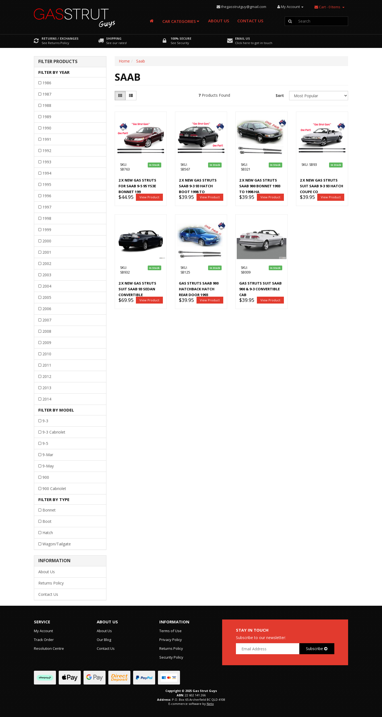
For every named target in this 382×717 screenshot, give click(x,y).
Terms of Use (170, 630)
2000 (46, 240)
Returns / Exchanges (60, 38)
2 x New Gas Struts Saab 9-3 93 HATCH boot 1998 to (198, 186)
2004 (46, 286)
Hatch (47, 532)
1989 (46, 116)
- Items (327, 6)
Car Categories (180, 21)
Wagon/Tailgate (56, 543)
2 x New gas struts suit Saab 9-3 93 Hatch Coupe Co (321, 186)
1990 (46, 128)
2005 (46, 297)
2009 (46, 342)
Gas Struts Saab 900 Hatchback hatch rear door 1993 (199, 289)
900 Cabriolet (54, 488)
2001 (46, 252)
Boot (47, 521)
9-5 (45, 443)
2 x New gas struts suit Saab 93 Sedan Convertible (137, 289)
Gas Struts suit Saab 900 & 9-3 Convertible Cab (260, 289)
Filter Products (57, 61)
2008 (46, 331)
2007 (46, 320)
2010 (46, 353)
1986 (46, 82)
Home (124, 61)
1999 (46, 229)
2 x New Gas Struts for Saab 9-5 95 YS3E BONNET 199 (137, 186)
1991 (46, 139)
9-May (48, 466)
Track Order (44, 639)
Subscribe (316, 648)
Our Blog (104, 639)
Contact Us (250, 20)
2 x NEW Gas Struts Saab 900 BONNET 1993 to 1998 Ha (259, 186)
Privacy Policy (170, 639)
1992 (46, 150)
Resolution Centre (49, 648)
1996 (46, 195)
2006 (46, 308)
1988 (46, 105)
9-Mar (47, 454)
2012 (46, 376)
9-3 (45, 420)
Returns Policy (51, 583)
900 (45, 477)
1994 (46, 173)
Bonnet (49, 510)
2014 (46, 399)
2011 (46, 365)
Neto (210, 704)
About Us (218, 20)
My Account (43, 630)
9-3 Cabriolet (53, 432)
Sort (280, 95)
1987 (46, 94)
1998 (46, 218)
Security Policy (171, 657)
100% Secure (181, 38)
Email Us (242, 38)
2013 (46, 387)
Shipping (114, 38)
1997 (46, 207)
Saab (140, 61)
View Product (149, 197)
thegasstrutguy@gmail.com (243, 6)
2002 (46, 263)
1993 (46, 161)
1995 (46, 184)
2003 (46, 274)
